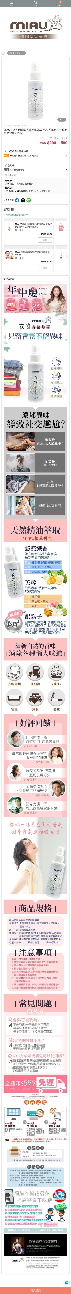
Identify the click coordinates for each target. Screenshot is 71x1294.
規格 (6, 170)
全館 (6, 155)
